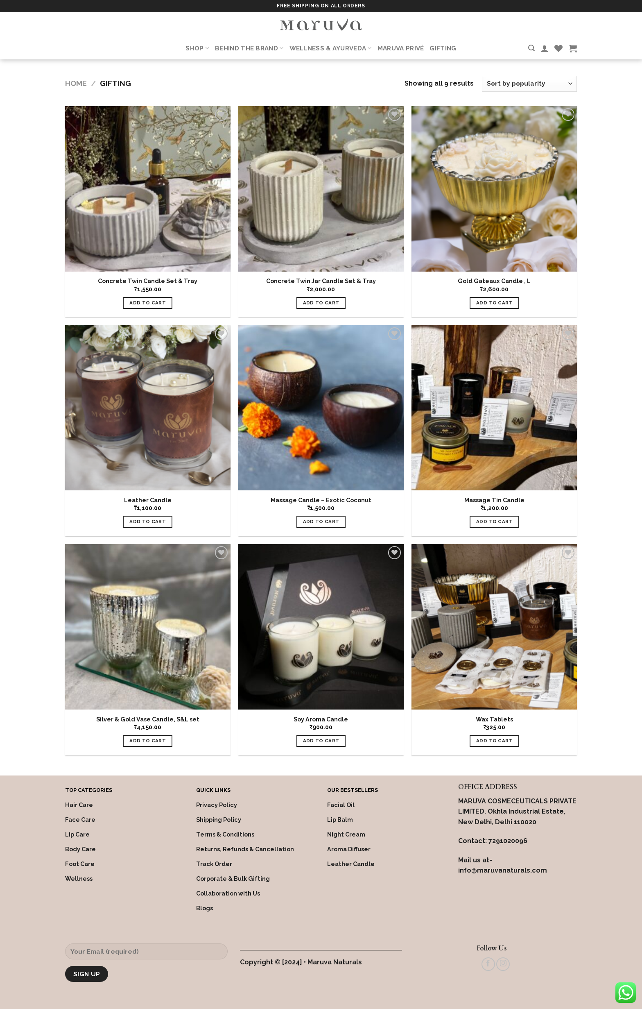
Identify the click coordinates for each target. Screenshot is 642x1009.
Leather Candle (148, 500)
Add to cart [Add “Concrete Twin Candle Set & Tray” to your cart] (147, 303)
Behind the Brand (249, 48)
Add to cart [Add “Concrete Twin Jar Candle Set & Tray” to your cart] (321, 303)
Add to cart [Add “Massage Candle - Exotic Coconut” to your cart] (321, 521)
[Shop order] (529, 84)
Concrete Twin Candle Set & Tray (147, 280)
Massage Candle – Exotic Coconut (321, 500)
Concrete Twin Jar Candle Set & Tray (321, 280)
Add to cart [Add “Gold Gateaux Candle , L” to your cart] (494, 303)
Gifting (443, 48)
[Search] (531, 48)
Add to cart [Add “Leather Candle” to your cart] (147, 521)
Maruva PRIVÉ (401, 48)
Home (76, 83)
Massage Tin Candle (494, 500)
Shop (197, 48)
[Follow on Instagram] (503, 964)
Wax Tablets (494, 719)
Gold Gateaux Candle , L (494, 280)
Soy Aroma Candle (321, 719)
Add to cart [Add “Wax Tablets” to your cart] (494, 741)
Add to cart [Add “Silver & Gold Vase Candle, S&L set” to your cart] (147, 741)
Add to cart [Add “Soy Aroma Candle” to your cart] (321, 741)
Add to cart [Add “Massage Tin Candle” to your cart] (494, 521)
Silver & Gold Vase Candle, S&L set (147, 719)
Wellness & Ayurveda (330, 48)
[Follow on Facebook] (488, 964)
